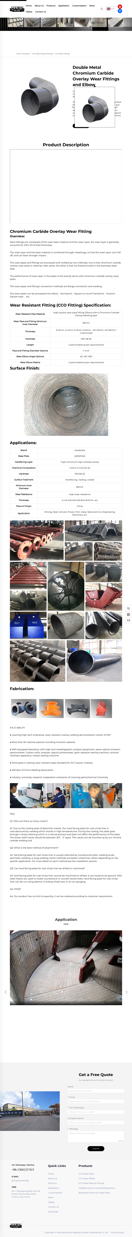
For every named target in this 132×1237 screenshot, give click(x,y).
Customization (79, 6)
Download (53, 1212)
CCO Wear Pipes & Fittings (42, 54)
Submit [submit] (96, 1148)
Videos (29, 12)
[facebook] (120, 11)
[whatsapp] (128, 614)
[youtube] (120, 6)
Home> (19, 54)
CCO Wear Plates (87, 1178)
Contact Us (40, 12)
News (92, 6)
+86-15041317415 (23, 1169)
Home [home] (29, 6)
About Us (39, 6)
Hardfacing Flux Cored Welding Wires (97, 1188)
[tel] (128, 609)
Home (51, 1174)
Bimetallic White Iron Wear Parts (94, 1193)
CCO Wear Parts (86, 1174)
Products (51, 6)
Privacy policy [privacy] (117, 1232)
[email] (128, 620)
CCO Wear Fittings (62, 54)
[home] (17, 8)
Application (63, 6)
